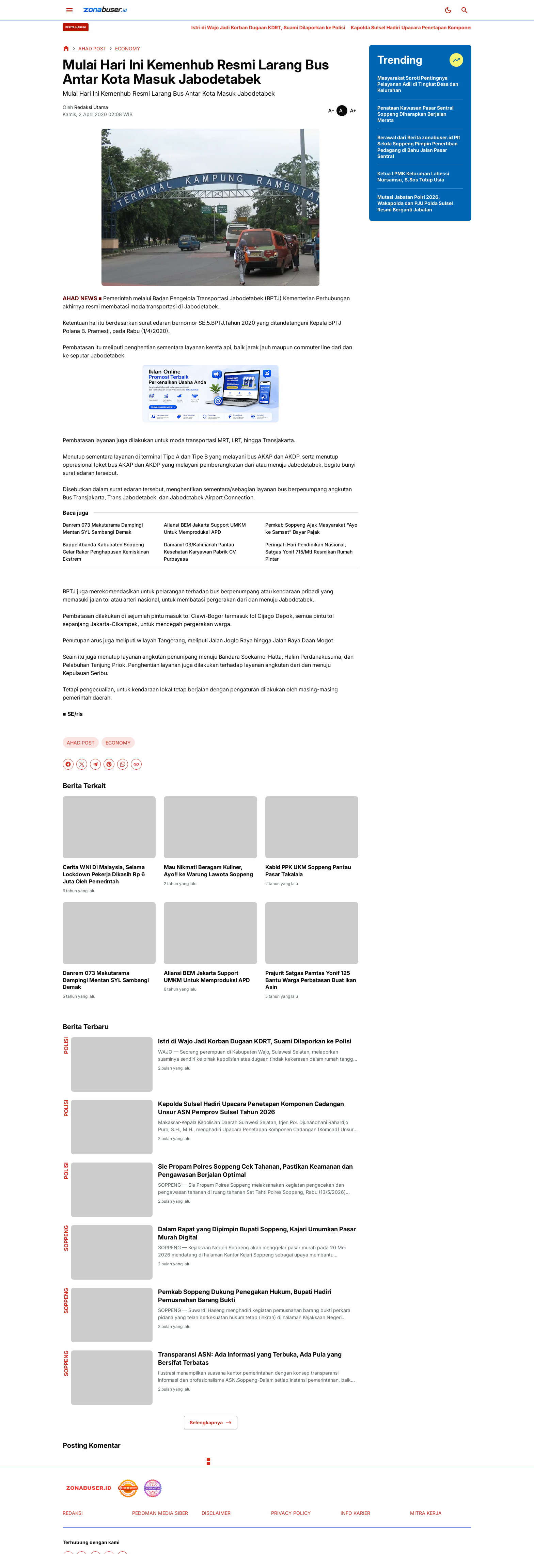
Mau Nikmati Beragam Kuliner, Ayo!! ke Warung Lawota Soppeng (208, 871)
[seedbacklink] (128, 1488)
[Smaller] (331, 110)
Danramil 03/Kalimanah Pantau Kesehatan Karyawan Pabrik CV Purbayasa (200, 552)
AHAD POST (81, 743)
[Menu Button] (69, 10)
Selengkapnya (211, 1423)
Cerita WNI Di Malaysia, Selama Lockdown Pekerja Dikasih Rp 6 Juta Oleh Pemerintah (104, 874)
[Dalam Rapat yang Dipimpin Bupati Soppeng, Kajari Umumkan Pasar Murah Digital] (112, 1252)
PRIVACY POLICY (291, 1513)
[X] (81, 764)
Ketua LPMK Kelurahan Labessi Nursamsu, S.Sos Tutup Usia (413, 176)
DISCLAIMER (216, 1513)
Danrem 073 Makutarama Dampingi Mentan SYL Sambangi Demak (103, 528)
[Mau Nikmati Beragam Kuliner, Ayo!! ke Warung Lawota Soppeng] (210, 827)
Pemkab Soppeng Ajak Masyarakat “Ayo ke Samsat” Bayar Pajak (311, 528)
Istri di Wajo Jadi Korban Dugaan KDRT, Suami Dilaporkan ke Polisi (301, 27)
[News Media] (152, 1488)
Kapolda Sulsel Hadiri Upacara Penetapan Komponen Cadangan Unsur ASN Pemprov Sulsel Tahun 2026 (251, 1107)
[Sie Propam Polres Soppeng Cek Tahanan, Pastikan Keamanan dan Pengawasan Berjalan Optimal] (112, 1190)
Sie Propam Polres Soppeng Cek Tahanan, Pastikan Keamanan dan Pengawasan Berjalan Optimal (255, 1170)
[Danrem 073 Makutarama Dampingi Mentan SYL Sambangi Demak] (109, 933)
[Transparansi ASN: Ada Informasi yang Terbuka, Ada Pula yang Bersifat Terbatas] (112, 1377)
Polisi (66, 1045)
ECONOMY (118, 743)
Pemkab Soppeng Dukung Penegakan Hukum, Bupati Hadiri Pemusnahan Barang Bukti (244, 1295)
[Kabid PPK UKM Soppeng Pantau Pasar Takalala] (311, 827)
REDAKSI (73, 1513)
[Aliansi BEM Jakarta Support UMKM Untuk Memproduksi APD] (210, 933)
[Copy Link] (136, 764)
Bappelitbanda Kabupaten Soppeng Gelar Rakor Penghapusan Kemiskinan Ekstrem (106, 552)
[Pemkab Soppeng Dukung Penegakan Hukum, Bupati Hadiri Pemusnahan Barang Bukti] (112, 1315)
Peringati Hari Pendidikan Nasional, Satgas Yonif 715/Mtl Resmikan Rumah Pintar (308, 552)
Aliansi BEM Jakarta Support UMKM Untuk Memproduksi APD (205, 528)
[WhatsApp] (122, 764)
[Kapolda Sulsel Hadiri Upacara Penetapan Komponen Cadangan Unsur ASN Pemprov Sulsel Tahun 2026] (112, 1127)
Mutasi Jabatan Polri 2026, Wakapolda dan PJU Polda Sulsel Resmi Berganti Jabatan (415, 203)
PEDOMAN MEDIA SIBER (160, 1513)
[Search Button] (464, 10)
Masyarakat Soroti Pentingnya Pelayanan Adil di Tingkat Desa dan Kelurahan (417, 84)
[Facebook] (68, 764)
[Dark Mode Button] (448, 10)
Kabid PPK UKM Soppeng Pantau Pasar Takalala (308, 871)
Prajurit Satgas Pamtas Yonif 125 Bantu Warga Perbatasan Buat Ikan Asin (310, 980)
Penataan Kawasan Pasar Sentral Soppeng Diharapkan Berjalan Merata (415, 114)
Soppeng (66, 1238)
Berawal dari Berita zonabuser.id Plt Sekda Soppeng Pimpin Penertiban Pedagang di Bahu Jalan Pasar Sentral (418, 146)
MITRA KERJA (426, 1513)
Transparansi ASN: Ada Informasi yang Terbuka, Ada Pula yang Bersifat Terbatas (250, 1358)
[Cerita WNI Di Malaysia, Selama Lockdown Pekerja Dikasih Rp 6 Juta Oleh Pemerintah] (109, 827)
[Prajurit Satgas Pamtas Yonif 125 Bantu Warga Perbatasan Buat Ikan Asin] (311, 933)
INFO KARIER (355, 1513)
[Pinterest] (109, 764)
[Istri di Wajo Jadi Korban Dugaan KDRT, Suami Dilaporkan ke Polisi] (112, 1064)
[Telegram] (95, 764)
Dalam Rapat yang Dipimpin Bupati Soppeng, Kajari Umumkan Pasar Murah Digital (257, 1232)
